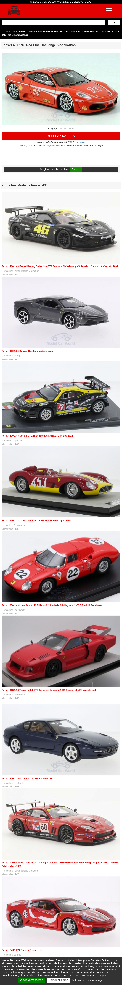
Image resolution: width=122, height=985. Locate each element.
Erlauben (76, 169)
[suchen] (53, 22)
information (81, 142)
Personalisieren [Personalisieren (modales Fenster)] (58, 980)
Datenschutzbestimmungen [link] (88, 980)
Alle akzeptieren (31, 980)
